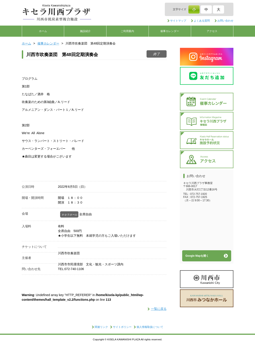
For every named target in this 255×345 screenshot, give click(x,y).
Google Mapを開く (197, 255)
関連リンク (101, 327)
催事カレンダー (169, 31)
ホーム (43, 31)
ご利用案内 (127, 31)
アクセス (212, 31)
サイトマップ (178, 20)
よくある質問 (202, 20)
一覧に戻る (159, 309)
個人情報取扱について (150, 327)
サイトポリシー (122, 327)
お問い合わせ (225, 20)
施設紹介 (85, 31)
